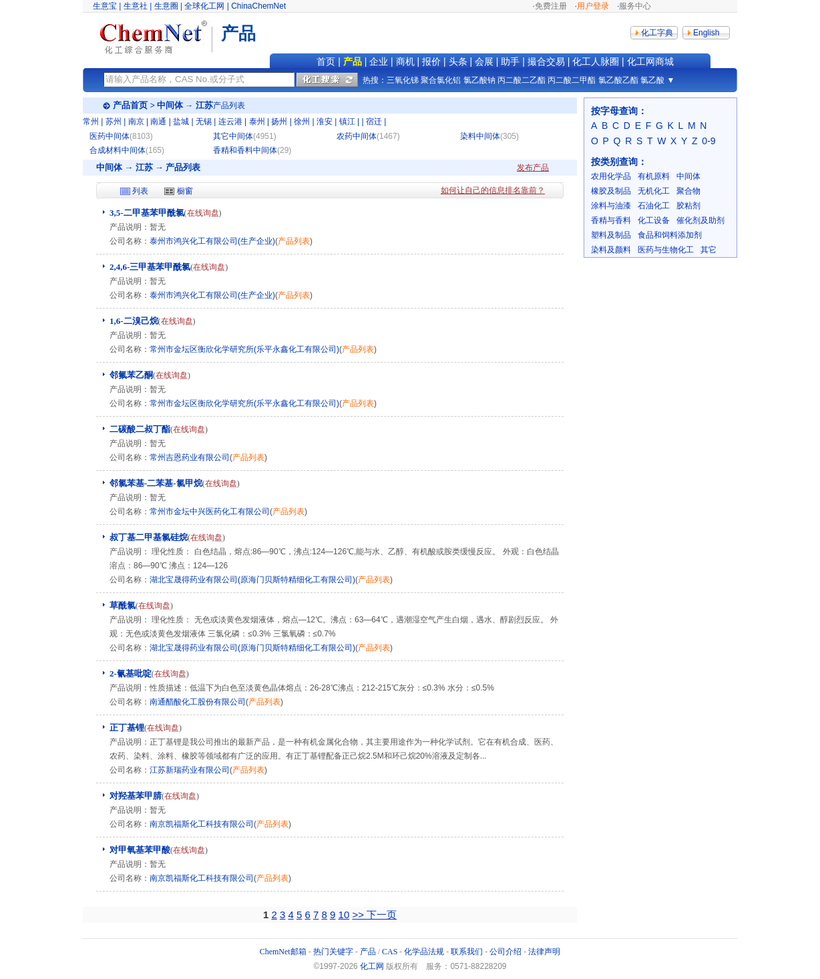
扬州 (279, 121)
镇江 (347, 121)
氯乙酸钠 (479, 80)
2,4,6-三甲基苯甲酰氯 (150, 267)
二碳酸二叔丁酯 (140, 429)
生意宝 (105, 6)
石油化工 (654, 205)
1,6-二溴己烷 (134, 321)
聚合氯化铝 (441, 80)
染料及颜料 (611, 249)
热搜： (375, 80)
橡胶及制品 (611, 191)
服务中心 (635, 6)
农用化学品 (611, 176)
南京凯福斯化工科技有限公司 (202, 824)
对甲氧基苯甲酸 (140, 850)
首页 (326, 61)
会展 (484, 61)
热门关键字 (333, 951)
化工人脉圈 (595, 61)
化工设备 (654, 220)
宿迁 (374, 121)
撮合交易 (546, 61)
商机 (405, 61)
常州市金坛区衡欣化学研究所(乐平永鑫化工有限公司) (244, 349)
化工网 (372, 966)
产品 (352, 61)
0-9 (708, 141)
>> (359, 914)
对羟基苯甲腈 (136, 796)
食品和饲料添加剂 (670, 235)
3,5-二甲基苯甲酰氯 (147, 213)
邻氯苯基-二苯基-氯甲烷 (156, 483)
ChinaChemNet (258, 6)
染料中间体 (480, 136)
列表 (140, 191)
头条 (458, 61)
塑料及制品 (611, 235)
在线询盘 (203, 213)
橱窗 (185, 191)
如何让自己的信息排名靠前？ (493, 190)
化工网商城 (650, 61)
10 (344, 914)
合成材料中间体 (117, 150)
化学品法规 (424, 951)
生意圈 (166, 6)
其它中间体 (233, 136)
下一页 (382, 914)
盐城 (181, 121)
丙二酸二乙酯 (521, 80)
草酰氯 (123, 605)
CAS (389, 951)
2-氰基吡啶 (131, 673)
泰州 (257, 121)
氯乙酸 (652, 80)
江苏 (204, 105)
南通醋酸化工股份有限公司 (198, 702)
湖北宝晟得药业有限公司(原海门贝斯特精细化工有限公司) (252, 579)
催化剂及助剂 (700, 220)
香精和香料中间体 (245, 150)
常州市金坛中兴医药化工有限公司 (210, 511)
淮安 (325, 121)
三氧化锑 (403, 80)
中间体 (170, 105)
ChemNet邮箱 (283, 951)
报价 (431, 61)
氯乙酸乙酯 (618, 80)
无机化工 (654, 191)
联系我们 (467, 951)
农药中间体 (357, 136)
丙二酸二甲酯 (572, 80)
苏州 (114, 121)
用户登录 (593, 6)
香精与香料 (611, 220)
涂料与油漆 (611, 205)
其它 (708, 249)
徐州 (302, 121)
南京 (136, 121)
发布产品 (533, 167)
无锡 (204, 121)
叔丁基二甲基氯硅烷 (149, 537)
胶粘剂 (688, 205)
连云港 (230, 121)
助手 (510, 61)
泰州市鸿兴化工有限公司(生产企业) (212, 241)
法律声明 (544, 951)
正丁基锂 (127, 728)
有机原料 (654, 176)
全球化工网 (204, 6)
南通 (158, 121)
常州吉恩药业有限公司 (190, 457)
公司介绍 (505, 951)
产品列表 (294, 241)
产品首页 (130, 105)
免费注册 (551, 6)
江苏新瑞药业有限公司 (190, 770)
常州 (91, 121)
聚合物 (688, 191)
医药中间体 (109, 136)
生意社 (136, 6)
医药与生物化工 (666, 249)
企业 (378, 61)
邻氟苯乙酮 (131, 375)
